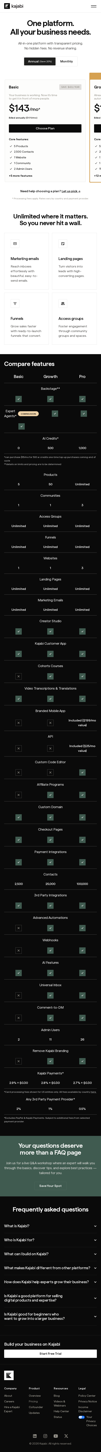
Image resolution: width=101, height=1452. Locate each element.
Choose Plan (45, 128)
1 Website (20, 157)
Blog (57, 1395)
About (8, 1395)
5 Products (21, 146)
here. (93, 1092)
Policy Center (86, 1395)
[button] (94, 6)
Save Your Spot (50, 1186)
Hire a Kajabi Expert (12, 1409)
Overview (35, 1395)
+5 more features (20, 175)
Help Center (61, 1411)
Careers (9, 1401)
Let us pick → (71, 191)
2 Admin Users (23, 168)
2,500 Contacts (24, 151)
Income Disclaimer (85, 1409)
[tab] (40, 61)
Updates (34, 1412)
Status (58, 1417)
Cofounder (36, 1407)
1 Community (22, 163)
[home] (13, 6)
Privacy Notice (87, 1401)
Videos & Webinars (60, 1403)
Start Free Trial (50, 1353)
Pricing (33, 1401)
